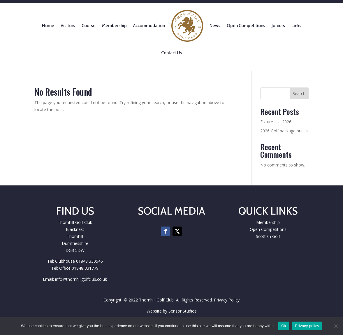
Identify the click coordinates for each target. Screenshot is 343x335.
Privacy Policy (227, 300)
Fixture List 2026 (275, 121)
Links (296, 25)
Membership (114, 25)
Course (89, 25)
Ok (283, 326)
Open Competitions (246, 25)
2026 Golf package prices (284, 131)
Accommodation (149, 25)
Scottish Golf (268, 236)
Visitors (68, 25)
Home (48, 25)
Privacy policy (307, 326)
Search (299, 93)
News (215, 25)
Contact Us (171, 52)
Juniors (278, 25)
